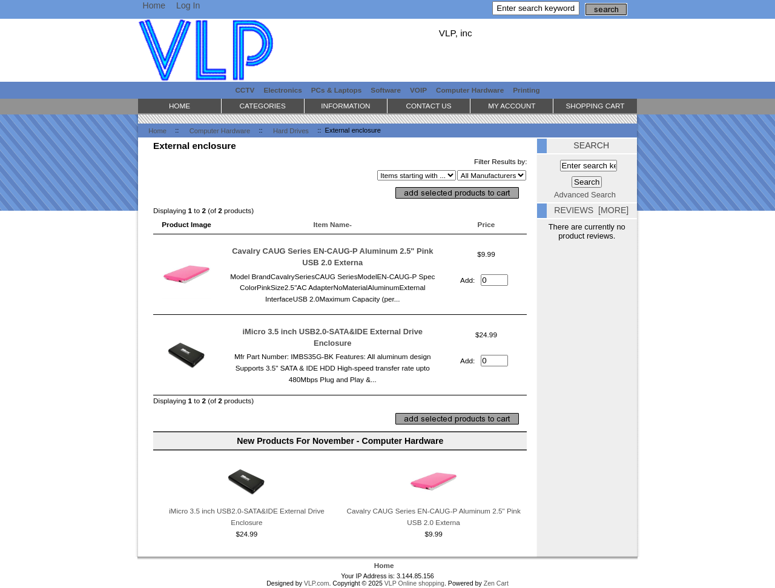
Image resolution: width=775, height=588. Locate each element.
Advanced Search (585, 194)
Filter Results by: (500, 161)
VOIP (418, 90)
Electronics (282, 90)
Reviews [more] (591, 210)
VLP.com (316, 583)
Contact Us (428, 106)
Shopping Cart (595, 106)
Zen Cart (496, 583)
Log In (188, 5)
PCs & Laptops (336, 90)
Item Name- (333, 224)
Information (345, 106)
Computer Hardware (220, 130)
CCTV (244, 90)
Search (591, 145)
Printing (526, 90)
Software (386, 90)
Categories (263, 106)
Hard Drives (291, 130)
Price (486, 224)
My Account (511, 106)
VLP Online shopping (414, 583)
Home (153, 5)
